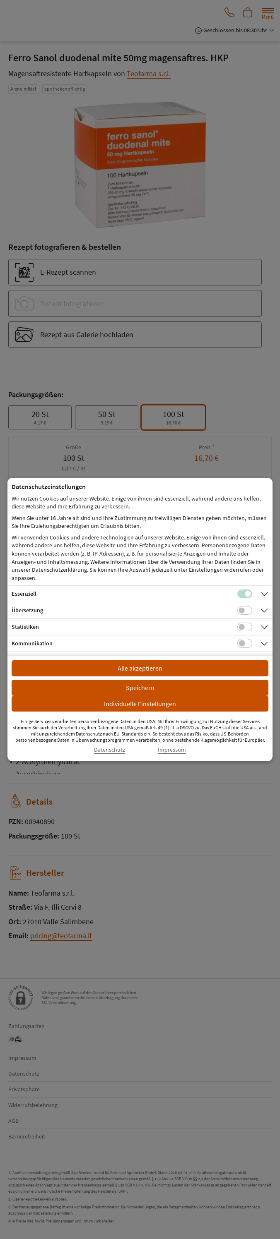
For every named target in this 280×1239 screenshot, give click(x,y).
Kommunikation (32, 643)
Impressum (172, 749)
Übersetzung (27, 610)
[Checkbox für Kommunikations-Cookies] (244, 643)
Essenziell (24, 593)
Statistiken (25, 626)
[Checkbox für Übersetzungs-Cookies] (244, 610)
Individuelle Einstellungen (140, 704)
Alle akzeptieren (140, 668)
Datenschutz (109, 749)
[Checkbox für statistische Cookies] (244, 627)
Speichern (140, 687)
